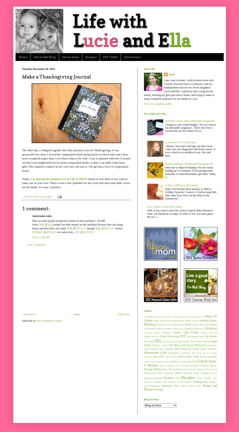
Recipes (91, 57)
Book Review (167, 324)
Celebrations (177, 328)
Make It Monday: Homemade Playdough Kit (189, 163)
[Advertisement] (76, 279)
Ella (157, 340)
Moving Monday (153, 369)
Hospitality (174, 353)
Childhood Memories (193, 328)
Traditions (155, 385)
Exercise (178, 341)
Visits (198, 385)
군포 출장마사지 (83, 232)
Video (183, 385)
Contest (156, 332)
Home (23, 57)
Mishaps (204, 365)
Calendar (166, 328)
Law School (157, 361)
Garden (165, 345)
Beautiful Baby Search (188, 320)
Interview (148, 357)
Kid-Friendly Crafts (188, 356)
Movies (213, 365)
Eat (206, 336)
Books (188, 324)
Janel (172, 74)
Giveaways (211, 345)
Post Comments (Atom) (49, 320)
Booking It (179, 324)
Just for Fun (171, 356)
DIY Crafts (110, 57)
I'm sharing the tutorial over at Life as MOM (59, 179)
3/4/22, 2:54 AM (40, 237)
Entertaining (168, 341)
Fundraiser (156, 345)
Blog (159, 324)
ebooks (213, 336)
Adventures (167, 316)
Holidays (212, 349)
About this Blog (45, 57)
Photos (178, 373)
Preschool (157, 378)
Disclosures (132, 57)
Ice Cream (212, 353)
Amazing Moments (181, 316)
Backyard (171, 320)
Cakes (159, 328)
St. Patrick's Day (158, 381)
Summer (172, 381)
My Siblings (198, 369)
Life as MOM (170, 361)
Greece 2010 (172, 348)
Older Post (124, 314)
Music (165, 369)
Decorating (173, 336)
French (205, 341)
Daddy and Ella (151, 336)
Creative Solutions (208, 332)
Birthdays (150, 324)
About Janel (70, 57)
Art (203, 316)
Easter (201, 336)
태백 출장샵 (46, 224)
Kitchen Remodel (208, 356)
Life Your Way (185, 361)
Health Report (200, 349)
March (162, 365)
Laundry (147, 361)
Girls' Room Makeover (193, 345)
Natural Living (210, 369)
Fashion (198, 341)
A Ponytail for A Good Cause (180, 142)
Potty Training (201, 373)
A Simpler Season (153, 316)
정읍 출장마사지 (105, 228)
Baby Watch (160, 320)
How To (201, 353)
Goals (147, 349)
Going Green (157, 349)
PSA (178, 378)
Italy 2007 (158, 356)
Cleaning (148, 332)
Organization (150, 373)
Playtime (188, 373)
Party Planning (165, 373)
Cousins (177, 332)
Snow (214, 378)
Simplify (207, 378)
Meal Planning (182, 365)
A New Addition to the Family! (181, 185)
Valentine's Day (170, 385)
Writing (158, 389)
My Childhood (176, 369)
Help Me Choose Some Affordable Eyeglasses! (190, 120)
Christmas (210, 328)
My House (187, 369)
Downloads (192, 336)
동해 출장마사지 (76, 228)
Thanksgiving (200, 381)
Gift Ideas (174, 345)
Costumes (166, 332)
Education (149, 341)
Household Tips (188, 353)
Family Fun (188, 341)
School (199, 378)
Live (194, 361)
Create (194, 332)
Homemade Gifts (155, 352)
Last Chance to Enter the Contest (164, 206)
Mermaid (194, 365)
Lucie (203, 361)
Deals (163, 336)
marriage (170, 365)
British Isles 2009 (200, 324)
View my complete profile (158, 103)
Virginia (190, 386)
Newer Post (29, 314)
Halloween (186, 349)
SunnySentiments (184, 382)
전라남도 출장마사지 (44, 232)
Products (169, 378)
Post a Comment (36, 244)
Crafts (186, 332)
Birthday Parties (208, 320)
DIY (183, 336)
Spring (147, 382)
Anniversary (196, 316)
